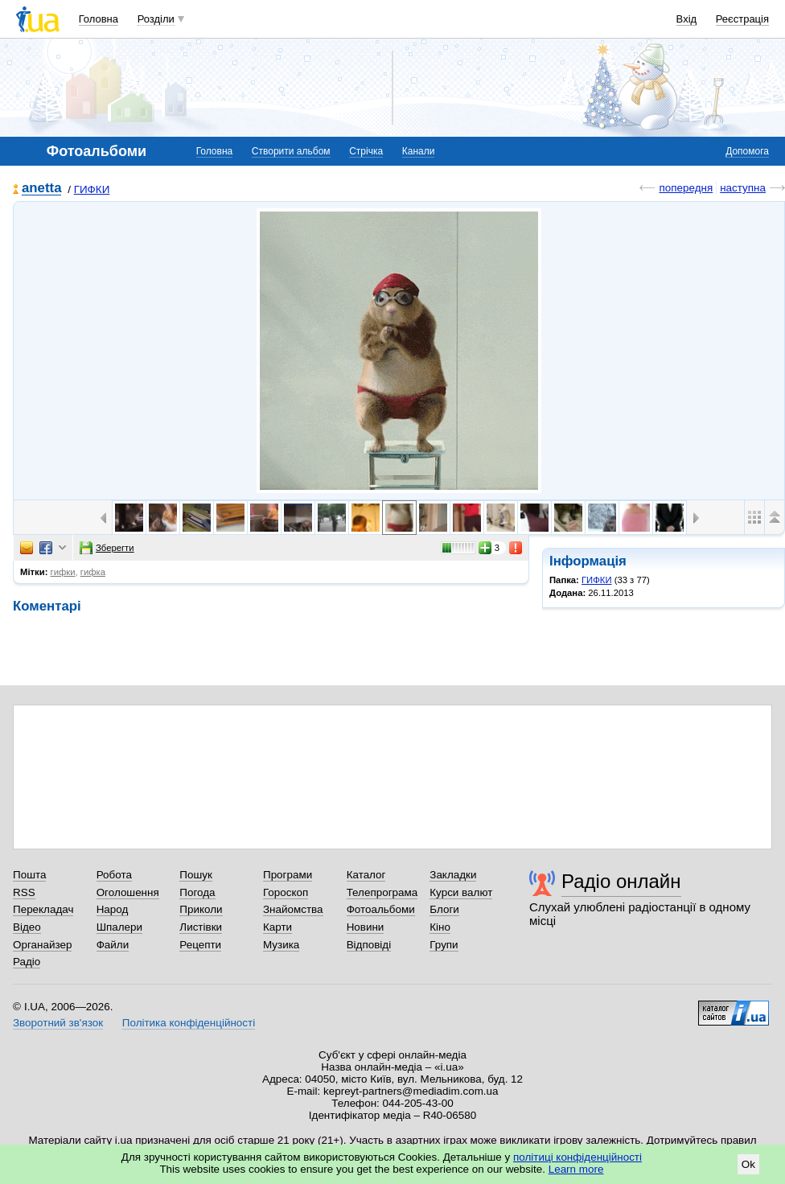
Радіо (26, 962)
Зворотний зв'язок (58, 1023)
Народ (113, 909)
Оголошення (128, 892)
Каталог (366, 875)
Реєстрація (742, 19)
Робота (114, 875)
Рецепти (200, 945)
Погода (197, 892)
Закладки (452, 875)
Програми (287, 875)
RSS (24, 892)
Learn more (576, 1169)
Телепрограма (382, 892)
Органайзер (42, 945)
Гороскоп (285, 892)
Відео (27, 927)
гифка (92, 572)
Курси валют (460, 892)
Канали (418, 151)
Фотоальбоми (381, 909)
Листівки (200, 927)
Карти (277, 927)
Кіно (439, 927)
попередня (686, 188)
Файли (113, 945)
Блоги (444, 909)
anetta (41, 188)
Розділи (156, 19)
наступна (743, 188)
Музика (281, 945)
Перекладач (43, 909)
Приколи (200, 909)
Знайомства (293, 909)
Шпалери (119, 927)
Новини (365, 927)
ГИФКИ (92, 189)
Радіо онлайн (621, 881)
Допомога (747, 151)
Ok (748, 1164)
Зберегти (107, 547)
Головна (98, 19)
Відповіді (369, 945)
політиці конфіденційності (577, 1157)
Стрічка (366, 151)
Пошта (29, 875)
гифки (63, 572)
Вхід (686, 19)
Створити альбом (291, 151)
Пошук (195, 875)
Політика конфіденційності (188, 1023)
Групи (443, 945)
